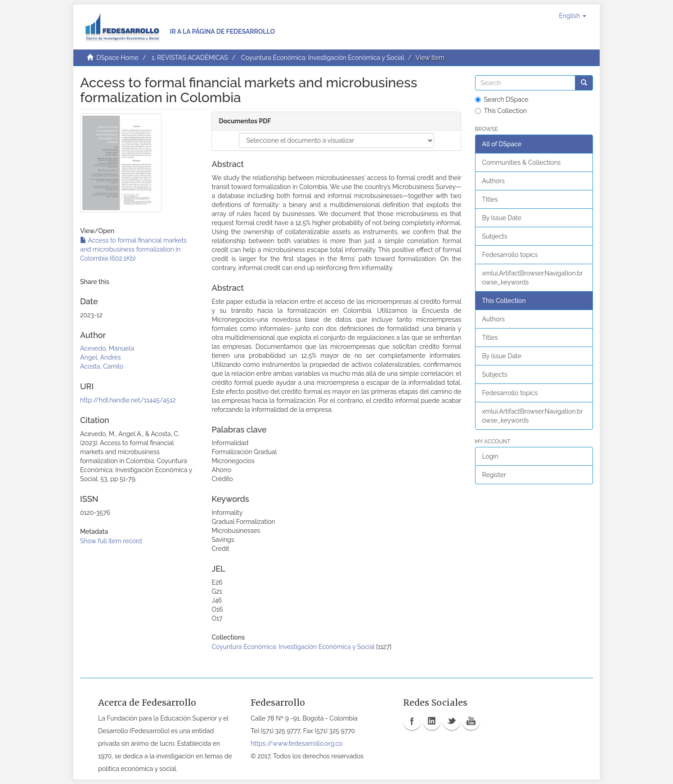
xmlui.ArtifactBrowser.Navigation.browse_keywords (532, 278)
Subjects (494, 236)
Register (494, 474)
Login (490, 456)
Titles (490, 199)
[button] (572, 16)
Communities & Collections (521, 162)
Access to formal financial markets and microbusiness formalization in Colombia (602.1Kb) (133, 249)
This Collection (501, 110)
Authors (493, 181)
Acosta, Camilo (101, 366)
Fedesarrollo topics (510, 254)
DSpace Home (117, 57)
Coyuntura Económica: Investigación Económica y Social (322, 57)
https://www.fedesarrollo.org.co (296, 743)
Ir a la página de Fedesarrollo (222, 31)
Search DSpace (502, 99)
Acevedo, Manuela (107, 348)
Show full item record (111, 541)
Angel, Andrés (100, 357)
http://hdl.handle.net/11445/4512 (127, 400)
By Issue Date (501, 217)
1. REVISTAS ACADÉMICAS (190, 57)
